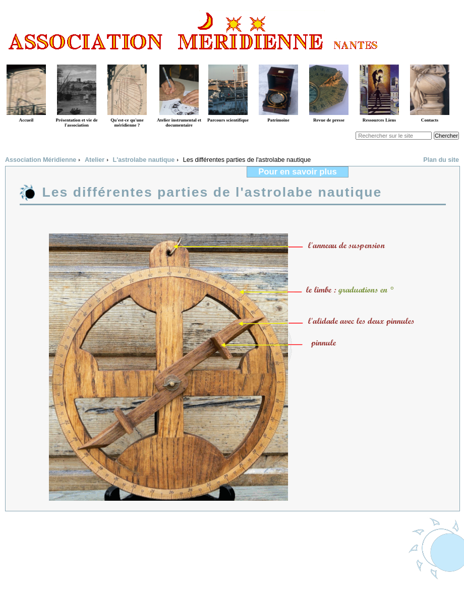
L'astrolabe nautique (144, 159)
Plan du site (441, 159)
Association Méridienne (40, 159)
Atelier (94, 159)
